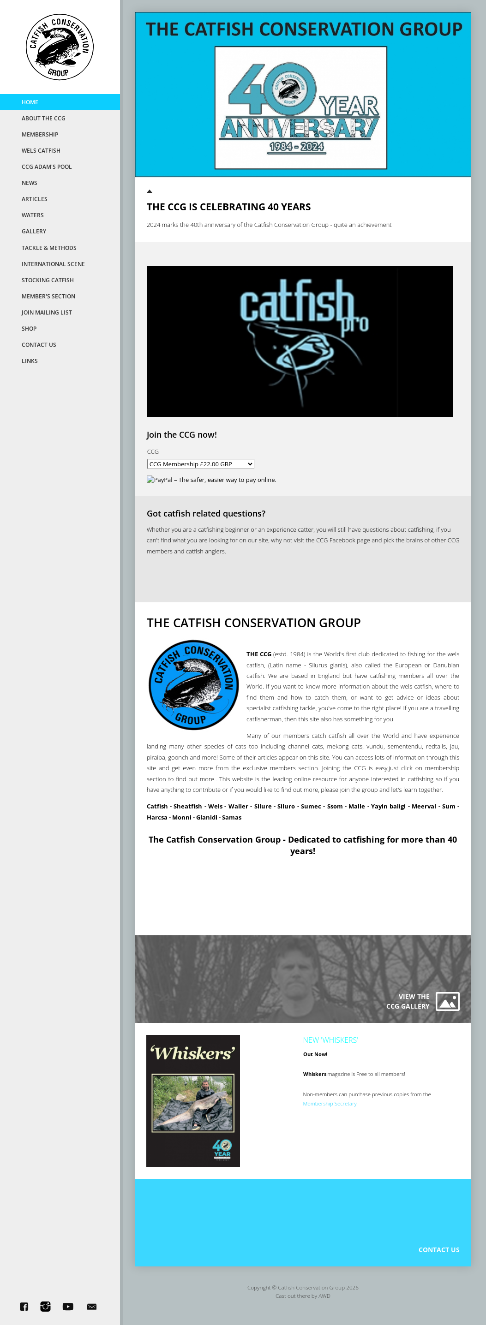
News (29, 182)
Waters (33, 215)
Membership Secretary (330, 1107)
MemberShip (40, 134)
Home (30, 102)
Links (30, 360)
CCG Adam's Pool (47, 166)
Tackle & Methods (49, 247)
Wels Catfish (41, 150)
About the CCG (44, 118)
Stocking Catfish (48, 280)
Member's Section (48, 296)
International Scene (53, 263)
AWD (324, 1303)
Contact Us (39, 344)
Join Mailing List (47, 312)
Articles (35, 198)
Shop (29, 328)
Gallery (34, 231)
